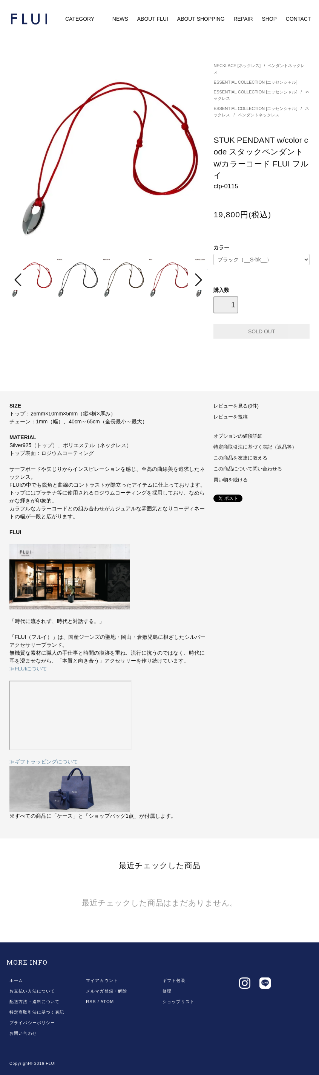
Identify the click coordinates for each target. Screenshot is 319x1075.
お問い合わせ (23, 1033)
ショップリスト (179, 1001)
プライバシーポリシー (32, 1022)
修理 (167, 991)
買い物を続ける (230, 480)
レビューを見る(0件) (235, 406)
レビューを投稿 (230, 417)
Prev (19, 280)
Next (197, 280)
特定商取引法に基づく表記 (36, 1012)
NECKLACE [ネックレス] (237, 65)
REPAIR (243, 19)
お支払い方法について (32, 991)
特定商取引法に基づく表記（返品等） (255, 447)
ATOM (107, 1001)
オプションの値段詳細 (237, 436)
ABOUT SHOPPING (201, 19)
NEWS (120, 19)
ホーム (16, 980)
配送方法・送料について (34, 1001)
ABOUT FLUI (152, 19)
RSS (91, 1001)
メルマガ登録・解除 (106, 991)
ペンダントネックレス (258, 115)
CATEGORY (85, 19)
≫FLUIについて (28, 669)
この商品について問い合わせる (247, 469)
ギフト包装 (174, 980)
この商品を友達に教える (240, 458)
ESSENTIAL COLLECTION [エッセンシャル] (255, 82)
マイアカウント (102, 980)
